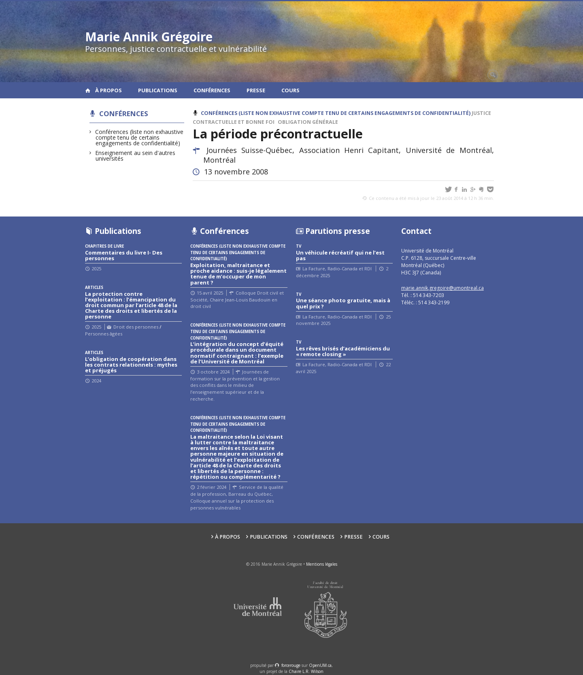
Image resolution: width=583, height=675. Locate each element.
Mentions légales (321, 564)
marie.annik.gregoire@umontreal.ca (442, 287)
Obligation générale (308, 122)
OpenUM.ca (320, 665)
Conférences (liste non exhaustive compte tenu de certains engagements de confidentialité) (139, 137)
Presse (256, 90)
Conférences (212, 90)
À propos (108, 90)
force (290, 665)
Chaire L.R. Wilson (306, 671)
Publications (157, 90)
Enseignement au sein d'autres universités (135, 155)
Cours (290, 90)
